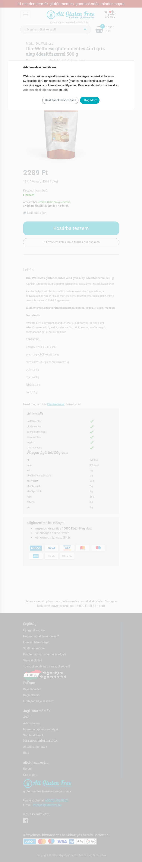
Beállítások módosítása (60, 100)
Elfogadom (90, 100)
